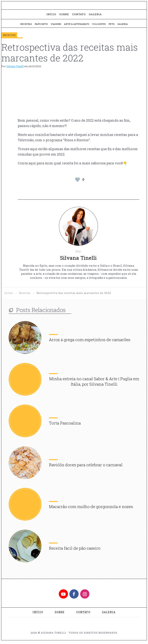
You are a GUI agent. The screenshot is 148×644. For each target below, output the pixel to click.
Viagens (55, 26)
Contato (79, 16)
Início (51, 16)
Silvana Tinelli (15, 68)
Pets (112, 26)
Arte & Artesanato (76, 26)
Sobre (64, 16)
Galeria (95, 16)
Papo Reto (40, 26)
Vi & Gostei (99, 26)
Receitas (24, 26)
